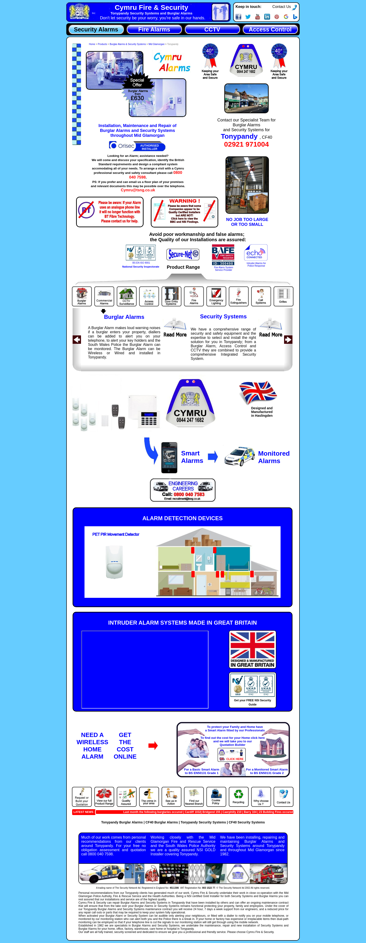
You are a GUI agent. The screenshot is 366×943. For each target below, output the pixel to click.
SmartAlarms (192, 457)
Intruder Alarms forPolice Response (256, 264)
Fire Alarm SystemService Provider (223, 268)
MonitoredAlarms (274, 457)
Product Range (183, 267)
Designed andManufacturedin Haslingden (262, 411)
